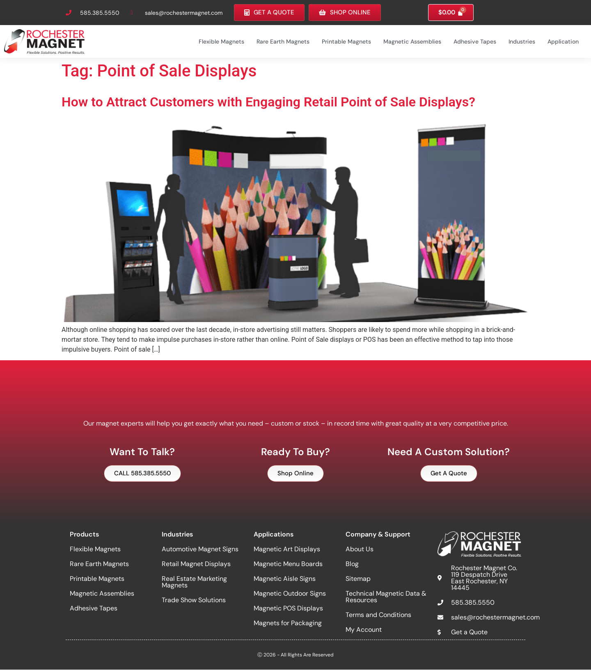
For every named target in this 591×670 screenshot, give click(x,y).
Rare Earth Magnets (283, 41)
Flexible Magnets (221, 41)
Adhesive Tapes (475, 41)
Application (563, 41)
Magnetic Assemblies (412, 41)
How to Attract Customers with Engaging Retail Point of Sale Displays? (268, 102)
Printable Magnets (346, 41)
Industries (522, 41)
